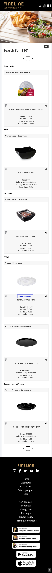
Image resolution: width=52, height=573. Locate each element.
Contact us (26, 486)
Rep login (26, 513)
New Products (26, 501)
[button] (40, 5)
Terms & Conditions (26, 520)
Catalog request (26, 490)
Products (26, 505)
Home (26, 478)
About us (26, 482)
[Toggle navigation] (34, 6)
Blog (26, 493)
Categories (26, 509)
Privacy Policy (26, 516)
